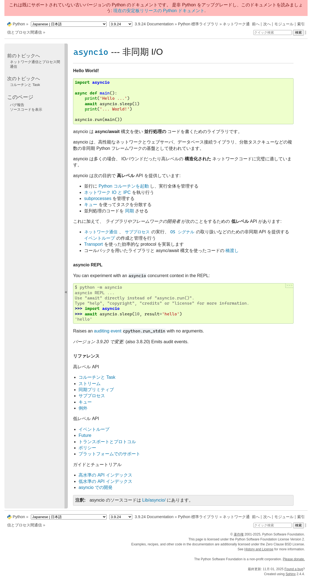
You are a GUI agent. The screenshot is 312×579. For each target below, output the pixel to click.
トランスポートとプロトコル (107, 441)
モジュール (284, 24)
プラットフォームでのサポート (109, 453)
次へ (267, 24)
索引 (301, 24)
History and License (258, 549)
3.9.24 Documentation (154, 24)
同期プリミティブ (96, 389)
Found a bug (293, 569)
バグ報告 (17, 105)
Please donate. (294, 559)
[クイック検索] (272, 32)
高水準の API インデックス (105, 475)
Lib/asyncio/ (154, 500)
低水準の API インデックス (105, 481)
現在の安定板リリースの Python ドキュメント (159, 10)
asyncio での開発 (95, 487)
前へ (256, 24)
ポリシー (87, 447)
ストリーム (90, 383)
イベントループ (94, 429)
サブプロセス (92, 395)
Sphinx (291, 574)
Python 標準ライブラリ (198, 24)
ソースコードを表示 (26, 109)
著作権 (239, 534)
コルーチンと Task (97, 377)
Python (19, 24)
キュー (85, 402)
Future (85, 435)
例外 (83, 408)
